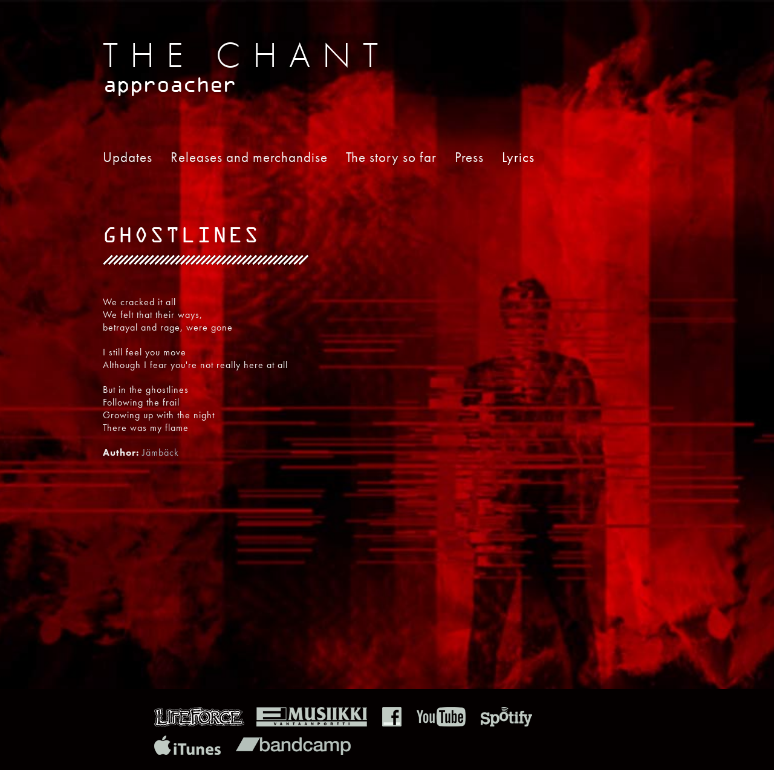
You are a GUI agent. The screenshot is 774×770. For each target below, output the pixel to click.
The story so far (391, 157)
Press (469, 157)
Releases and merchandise (249, 157)
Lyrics (518, 157)
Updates (127, 157)
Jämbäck (160, 452)
